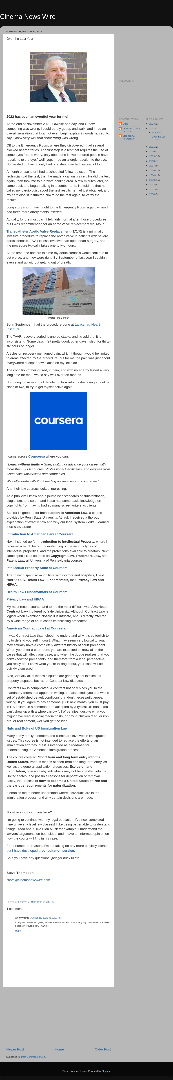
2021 (152, 146)
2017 (152, 165)
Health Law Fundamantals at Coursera (37, 592)
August (156, 132)
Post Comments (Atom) (33, 1057)
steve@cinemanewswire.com (28, 880)
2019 (152, 156)
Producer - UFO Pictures (131, 130)
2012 (152, 184)
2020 (152, 151)
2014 (152, 175)
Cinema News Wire (28, 16)
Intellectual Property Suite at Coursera (37, 568)
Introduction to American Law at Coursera (39, 534)
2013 (152, 180)
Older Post (103, 1049)
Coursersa (36, 456)
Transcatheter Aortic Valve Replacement (38, 231)
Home (59, 1049)
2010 (152, 194)
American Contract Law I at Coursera (36, 628)
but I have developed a (40, 850)
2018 (152, 161)
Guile (125, 123)
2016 (152, 170)
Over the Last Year (159, 138)
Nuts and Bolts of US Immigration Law (37, 728)
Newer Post (15, 1049)
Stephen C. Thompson (129, 137)
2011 (152, 189)
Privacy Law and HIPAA (25, 599)
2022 (152, 128)
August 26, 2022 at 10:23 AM (45, 917)
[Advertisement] (58, 1017)
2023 (152, 123)
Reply (18, 930)
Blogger (106, 1071)
